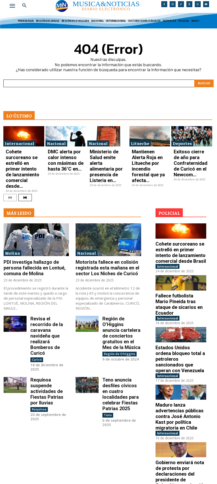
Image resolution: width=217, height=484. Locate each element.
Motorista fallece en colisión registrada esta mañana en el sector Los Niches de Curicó (106, 235)
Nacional (56, 140)
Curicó (36, 302)
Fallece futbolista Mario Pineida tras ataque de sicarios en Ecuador (175, 264)
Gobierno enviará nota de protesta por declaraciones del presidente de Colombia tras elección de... (179, 403)
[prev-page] (10, 167)
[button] (24, 5)
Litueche (140, 140)
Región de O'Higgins (118, 306)
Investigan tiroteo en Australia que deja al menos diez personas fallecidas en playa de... (181, 451)
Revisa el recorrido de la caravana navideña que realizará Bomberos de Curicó (49, 289)
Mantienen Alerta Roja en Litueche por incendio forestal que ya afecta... (148, 151)
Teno (107, 344)
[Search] (204, 81)
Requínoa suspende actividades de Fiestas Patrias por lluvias (49, 325)
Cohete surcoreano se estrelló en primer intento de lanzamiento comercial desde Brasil (181, 219)
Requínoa (38, 335)
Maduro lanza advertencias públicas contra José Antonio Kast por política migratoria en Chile (181, 356)
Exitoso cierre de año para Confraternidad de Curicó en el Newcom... (190, 151)
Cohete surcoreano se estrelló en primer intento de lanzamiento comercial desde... (22, 152)
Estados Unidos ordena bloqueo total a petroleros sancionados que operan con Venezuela (180, 309)
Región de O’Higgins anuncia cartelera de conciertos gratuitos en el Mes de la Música (119, 292)
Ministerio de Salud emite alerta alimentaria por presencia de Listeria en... (106, 151)
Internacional (19, 140)
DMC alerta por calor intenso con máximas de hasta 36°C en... (64, 151)
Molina (12, 222)
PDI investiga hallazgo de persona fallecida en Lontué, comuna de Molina (32, 235)
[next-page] (25, 167)
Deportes (182, 140)
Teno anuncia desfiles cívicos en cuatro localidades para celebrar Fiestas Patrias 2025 (121, 330)
